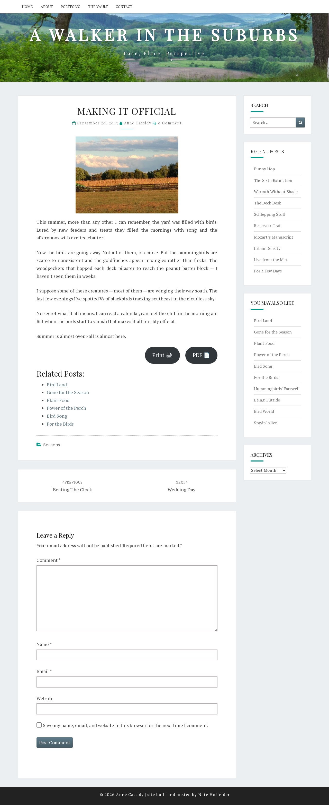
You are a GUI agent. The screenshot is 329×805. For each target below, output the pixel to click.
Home (27, 6)
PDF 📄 (201, 355)
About (47, 6)
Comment (48, 560)
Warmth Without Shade (276, 191)
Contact (124, 6)
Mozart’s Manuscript (273, 237)
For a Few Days (268, 271)
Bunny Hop (264, 169)
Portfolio (70, 6)
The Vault (98, 6)
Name (44, 644)
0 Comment (170, 123)
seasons (51, 444)
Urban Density (267, 248)
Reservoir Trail (267, 225)
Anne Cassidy (137, 123)
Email (44, 671)
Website (44, 698)
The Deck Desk (267, 203)
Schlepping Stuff (270, 214)
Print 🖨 (162, 355)
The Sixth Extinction (273, 180)
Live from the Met (270, 259)
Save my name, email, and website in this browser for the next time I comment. (125, 725)
